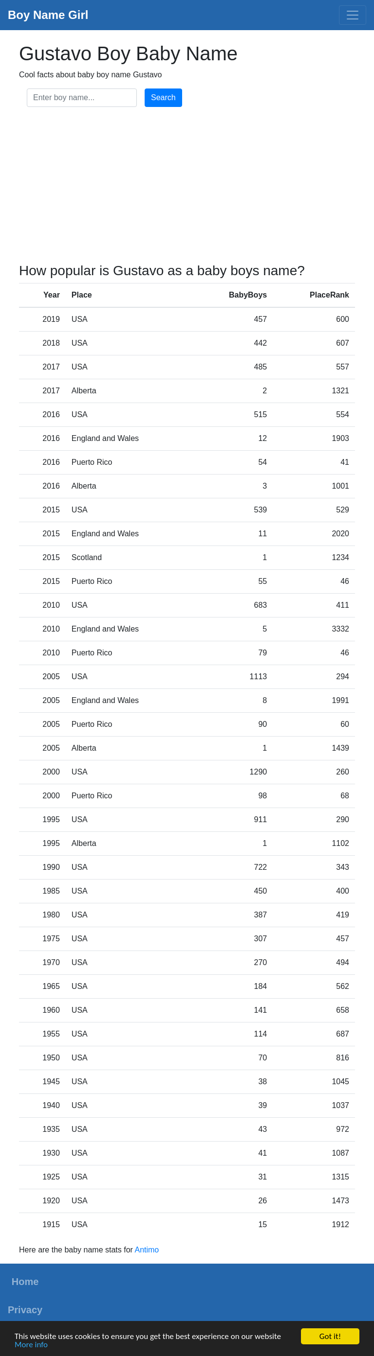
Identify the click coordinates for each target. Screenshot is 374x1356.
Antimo (146, 1250)
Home (25, 1281)
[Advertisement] (187, 187)
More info (31, 1345)
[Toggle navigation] (352, 15)
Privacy (25, 1309)
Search (163, 97)
